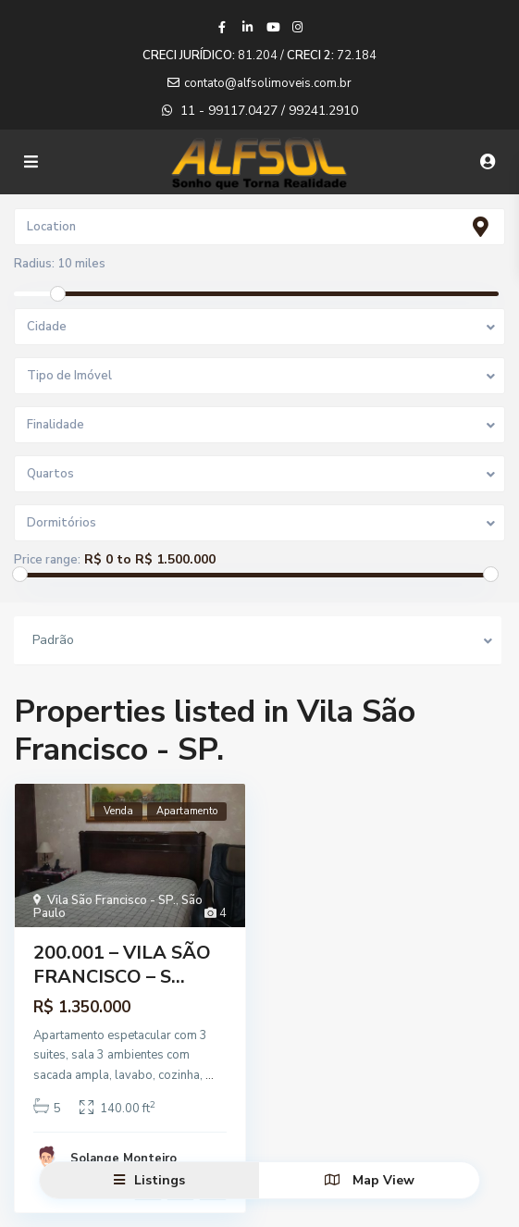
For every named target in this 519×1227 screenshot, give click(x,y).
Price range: (47, 559)
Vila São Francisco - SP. (111, 900)
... (209, 1075)
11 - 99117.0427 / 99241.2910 (269, 110)
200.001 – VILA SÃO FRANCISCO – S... (122, 964)
